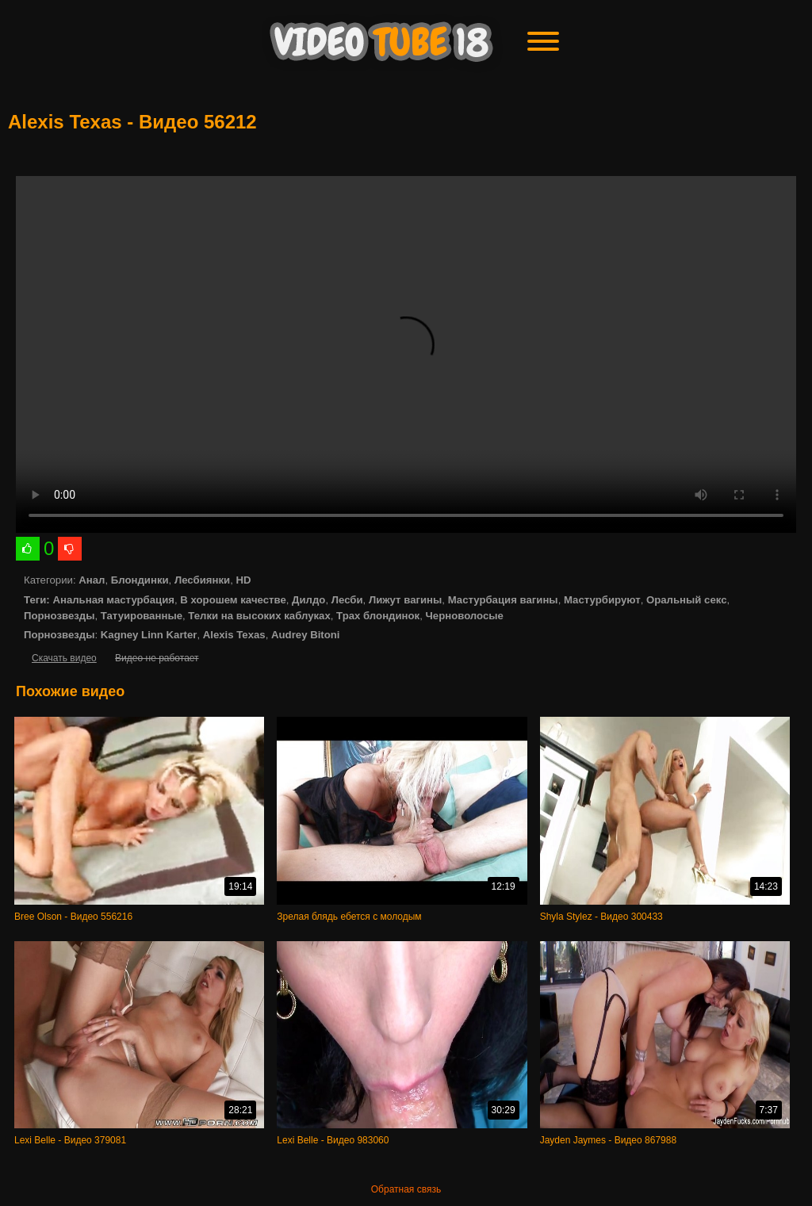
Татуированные (141, 616)
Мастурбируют (602, 600)
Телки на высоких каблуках (259, 616)
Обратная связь (406, 1189)
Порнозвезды (59, 616)
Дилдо (308, 600)
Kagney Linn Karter (149, 635)
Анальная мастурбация (113, 600)
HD (243, 580)
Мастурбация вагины (503, 600)
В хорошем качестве (232, 600)
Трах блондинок (377, 616)
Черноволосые (465, 616)
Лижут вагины (405, 600)
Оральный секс (686, 600)
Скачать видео (64, 658)
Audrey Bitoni (305, 635)
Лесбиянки (202, 580)
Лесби (347, 600)
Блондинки (140, 580)
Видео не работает (156, 658)
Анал (92, 580)
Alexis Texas (234, 635)
